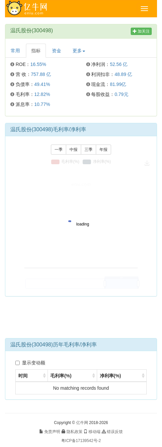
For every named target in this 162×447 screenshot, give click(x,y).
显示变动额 (30, 362)
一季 (59, 149)
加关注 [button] (141, 31)
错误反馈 (112, 431)
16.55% (38, 64)
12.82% (42, 94)
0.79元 (121, 94)
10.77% (42, 104)
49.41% (42, 84)
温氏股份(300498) (31, 30)
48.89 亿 (123, 74)
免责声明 (49, 431)
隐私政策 (72, 431)
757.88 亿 (41, 74)
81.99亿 (118, 84)
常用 (15, 50)
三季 (88, 149)
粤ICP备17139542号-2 (81, 440)
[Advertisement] (81, 319)
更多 (79, 50)
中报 (74, 149)
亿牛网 (82, 422)
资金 (56, 50)
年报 (103, 149)
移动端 (91, 431)
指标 (36, 50)
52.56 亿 (118, 64)
